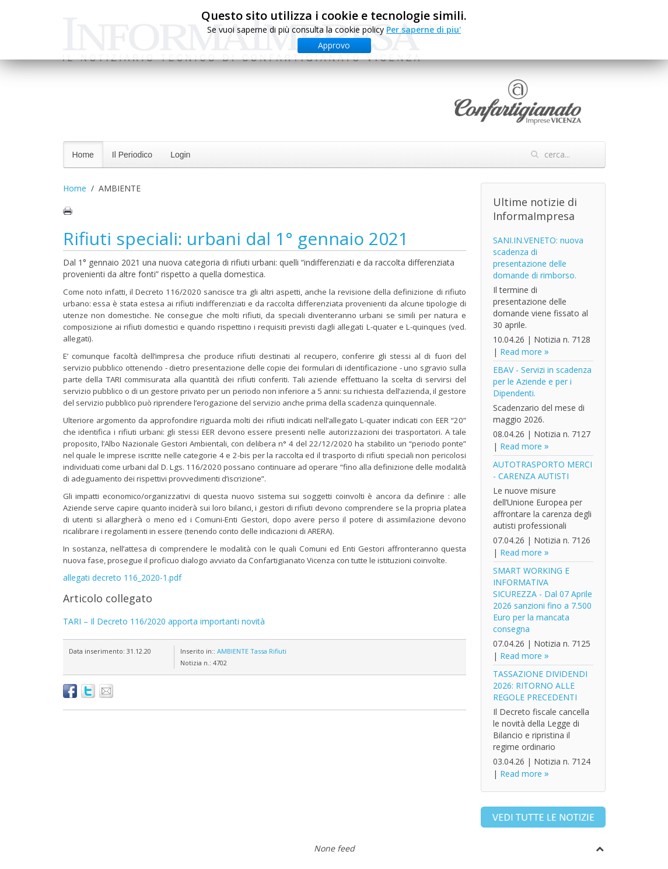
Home (83, 154)
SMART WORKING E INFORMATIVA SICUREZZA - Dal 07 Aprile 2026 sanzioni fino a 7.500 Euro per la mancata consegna (542, 599)
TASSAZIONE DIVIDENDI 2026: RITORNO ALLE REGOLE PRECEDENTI (540, 685)
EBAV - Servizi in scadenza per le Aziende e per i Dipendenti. (542, 381)
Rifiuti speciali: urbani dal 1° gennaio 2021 (235, 238)
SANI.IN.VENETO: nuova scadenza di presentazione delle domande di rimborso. (538, 258)
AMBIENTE (233, 651)
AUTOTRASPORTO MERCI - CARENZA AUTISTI (542, 470)
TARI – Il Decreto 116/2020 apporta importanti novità (164, 621)
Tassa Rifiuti (268, 651)
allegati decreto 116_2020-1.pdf (122, 577)
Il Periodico (132, 154)
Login (180, 154)
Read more (521, 351)
